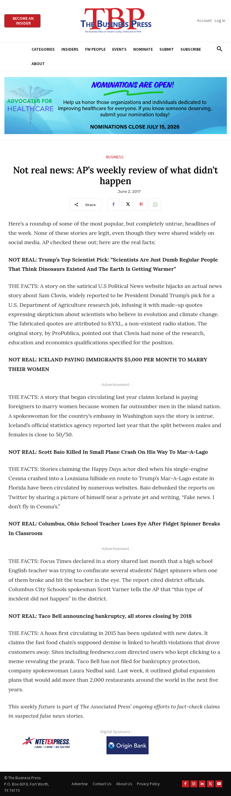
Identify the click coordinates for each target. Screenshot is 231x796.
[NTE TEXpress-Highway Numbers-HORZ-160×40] (46, 742)
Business (114, 157)
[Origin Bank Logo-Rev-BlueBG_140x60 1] (127, 745)
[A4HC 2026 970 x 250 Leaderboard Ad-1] (115, 105)
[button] (219, 49)
